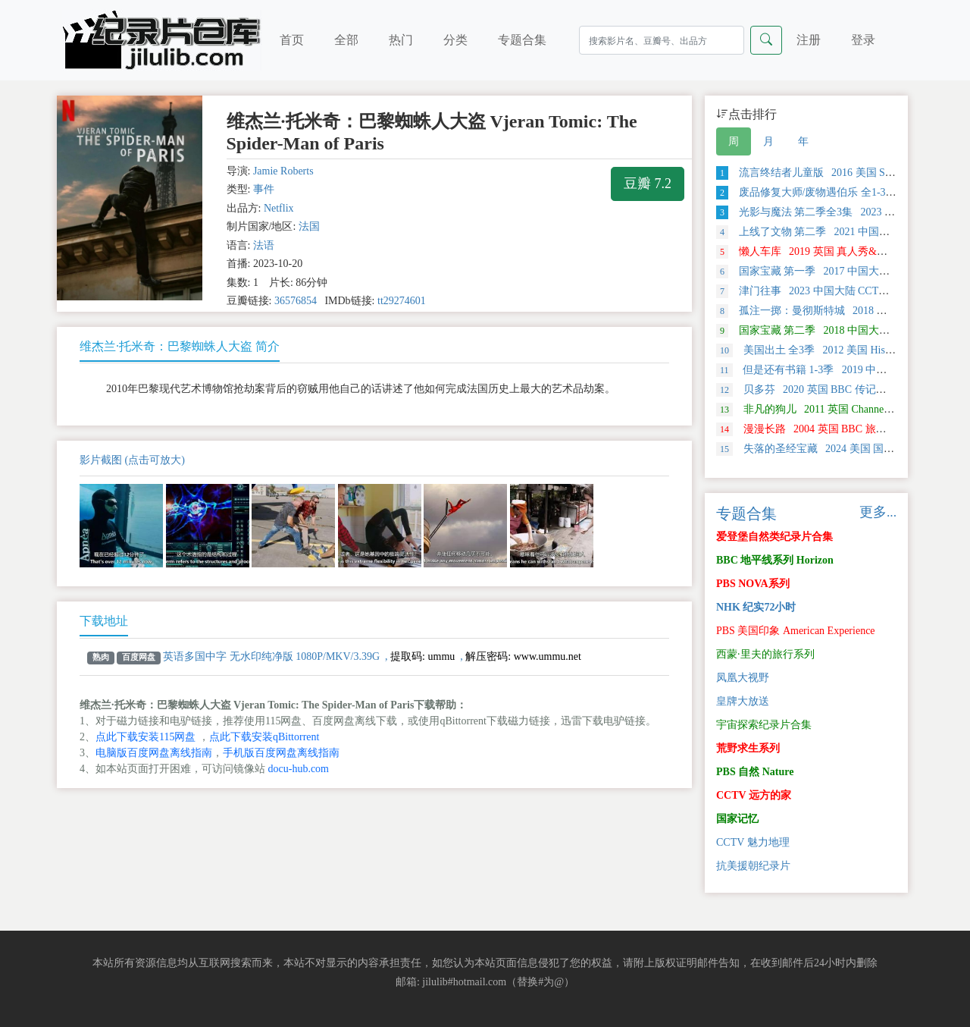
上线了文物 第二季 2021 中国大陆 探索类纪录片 (841, 231)
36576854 (295, 300)
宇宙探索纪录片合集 (764, 724)
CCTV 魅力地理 (753, 842)
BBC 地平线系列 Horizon (775, 560)
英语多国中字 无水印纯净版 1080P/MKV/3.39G (271, 656)
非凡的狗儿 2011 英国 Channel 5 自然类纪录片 (838, 409)
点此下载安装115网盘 (145, 737)
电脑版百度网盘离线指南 (153, 752)
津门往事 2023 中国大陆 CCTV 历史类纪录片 (834, 291)
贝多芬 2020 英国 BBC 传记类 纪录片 (818, 389)
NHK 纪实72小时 (756, 607)
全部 (346, 39)
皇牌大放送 (742, 701)
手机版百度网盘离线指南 (281, 752)
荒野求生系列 (748, 748)
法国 (309, 226)
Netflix (279, 208)
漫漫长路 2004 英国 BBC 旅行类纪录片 (822, 429)
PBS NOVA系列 (753, 583)
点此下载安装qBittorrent (264, 737)
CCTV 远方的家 (753, 795)
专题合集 (522, 39)
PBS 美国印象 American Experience (795, 630)
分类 (455, 39)
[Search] (661, 40)
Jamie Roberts (283, 171)
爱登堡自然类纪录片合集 (774, 536)
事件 (263, 189)
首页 (292, 39)
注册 (808, 39)
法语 (263, 245)
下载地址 (104, 620)
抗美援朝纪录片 (753, 866)
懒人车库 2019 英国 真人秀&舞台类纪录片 (828, 251)
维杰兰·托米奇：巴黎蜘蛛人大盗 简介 (180, 346)
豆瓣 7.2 (647, 183)
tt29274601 (401, 300)
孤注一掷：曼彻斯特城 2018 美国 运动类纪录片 (840, 310)
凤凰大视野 (742, 677)
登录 (863, 39)
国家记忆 (737, 818)
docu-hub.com (298, 768)
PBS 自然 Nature (754, 771)
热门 (401, 39)
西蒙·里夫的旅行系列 (765, 654)
